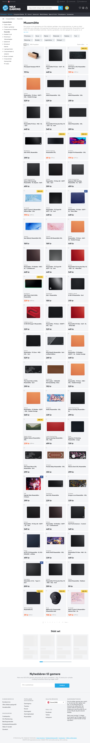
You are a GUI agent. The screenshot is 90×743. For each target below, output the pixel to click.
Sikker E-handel (7, 726)
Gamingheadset (29, 713)
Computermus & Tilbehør (10, 29)
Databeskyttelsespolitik (9, 723)
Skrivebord (7, 44)
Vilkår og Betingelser (71, 737)
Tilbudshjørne (62, 14)
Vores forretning (40, 737)
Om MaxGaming (7, 718)
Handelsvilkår (6, 706)
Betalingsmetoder (7, 721)
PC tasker (6, 63)
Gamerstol (36, 14)
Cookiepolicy (6, 716)
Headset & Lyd (8, 34)
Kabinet (6, 46)
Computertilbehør (19, 14)
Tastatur (26, 705)
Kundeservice (83, 1)
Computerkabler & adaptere (9, 53)
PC (26, 14)
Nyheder (10, 14)
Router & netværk (8, 56)
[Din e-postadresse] (38, 685)
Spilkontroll (7, 41)
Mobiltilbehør (44, 14)
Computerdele (8, 58)
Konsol (30, 14)
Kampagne (3, 14)
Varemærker (70, 14)
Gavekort (62, 1)
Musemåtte (20, 19)
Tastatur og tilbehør (9, 27)
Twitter (48, 714)
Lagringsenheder (8, 49)
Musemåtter (27, 716)
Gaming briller (7, 61)
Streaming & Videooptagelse (8, 38)
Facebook (48, 711)
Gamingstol (27, 711)
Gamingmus (27, 703)
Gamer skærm (7, 24)
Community (71, 2)
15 (62, 622)
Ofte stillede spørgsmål (9, 704)
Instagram (49, 717)
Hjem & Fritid (53, 14)
